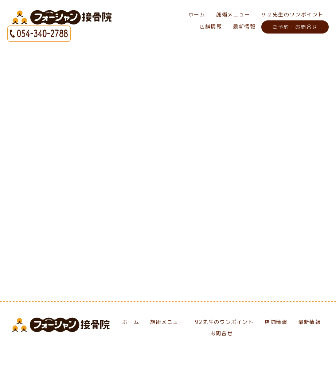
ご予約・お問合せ (295, 26)
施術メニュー (233, 14)
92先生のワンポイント (224, 322)
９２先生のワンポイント (292, 14)
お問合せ (221, 333)
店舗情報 (210, 26)
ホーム (197, 14)
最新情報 (244, 26)
